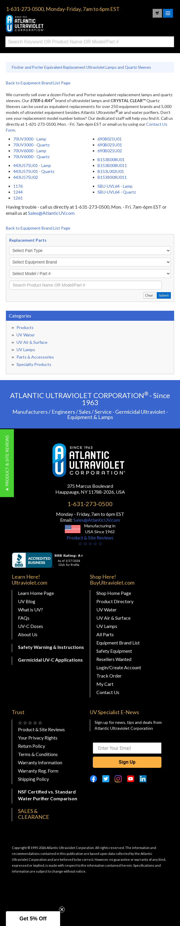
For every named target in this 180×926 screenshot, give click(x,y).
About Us (27, 634)
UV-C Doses (30, 626)
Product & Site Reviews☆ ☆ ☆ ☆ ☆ (90, 540)
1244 (18, 191)
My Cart (104, 684)
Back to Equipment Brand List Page (38, 82)
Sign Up (127, 762)
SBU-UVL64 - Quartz (117, 191)
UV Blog (26, 601)
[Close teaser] (62, 909)
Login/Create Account (118, 667)
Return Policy (31, 746)
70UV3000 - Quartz (31, 144)
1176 (18, 186)
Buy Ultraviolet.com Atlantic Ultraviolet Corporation (50, 23)
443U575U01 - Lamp (32, 165)
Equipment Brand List (118, 642)
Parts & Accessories (35, 356)
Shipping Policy (33, 779)
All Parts (105, 634)
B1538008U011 (112, 177)
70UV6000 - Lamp (29, 150)
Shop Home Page (113, 593)
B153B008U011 (112, 165)
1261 (18, 197)
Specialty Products (33, 364)
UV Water (25, 334)
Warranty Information (40, 762)
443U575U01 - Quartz (33, 171)
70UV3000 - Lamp (29, 138)
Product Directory (114, 601)
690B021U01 (110, 144)
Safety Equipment (114, 651)
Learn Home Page (36, 593)
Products (25, 327)
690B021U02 (110, 150)
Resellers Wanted (113, 659)
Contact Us (107, 692)
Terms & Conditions (38, 754)
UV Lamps (25, 349)
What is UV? (30, 609)
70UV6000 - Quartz (31, 156)
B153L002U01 (111, 171)
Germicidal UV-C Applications (50, 659)
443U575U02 (25, 177)
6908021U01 (110, 138)
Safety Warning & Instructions (51, 647)
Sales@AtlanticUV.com (51, 213)
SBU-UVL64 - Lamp (115, 186)
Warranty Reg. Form (38, 770)
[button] (7, 463)
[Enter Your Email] (127, 748)
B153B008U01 (111, 159)
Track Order (109, 675)
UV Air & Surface (31, 342)
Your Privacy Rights (37, 737)
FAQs (23, 618)
